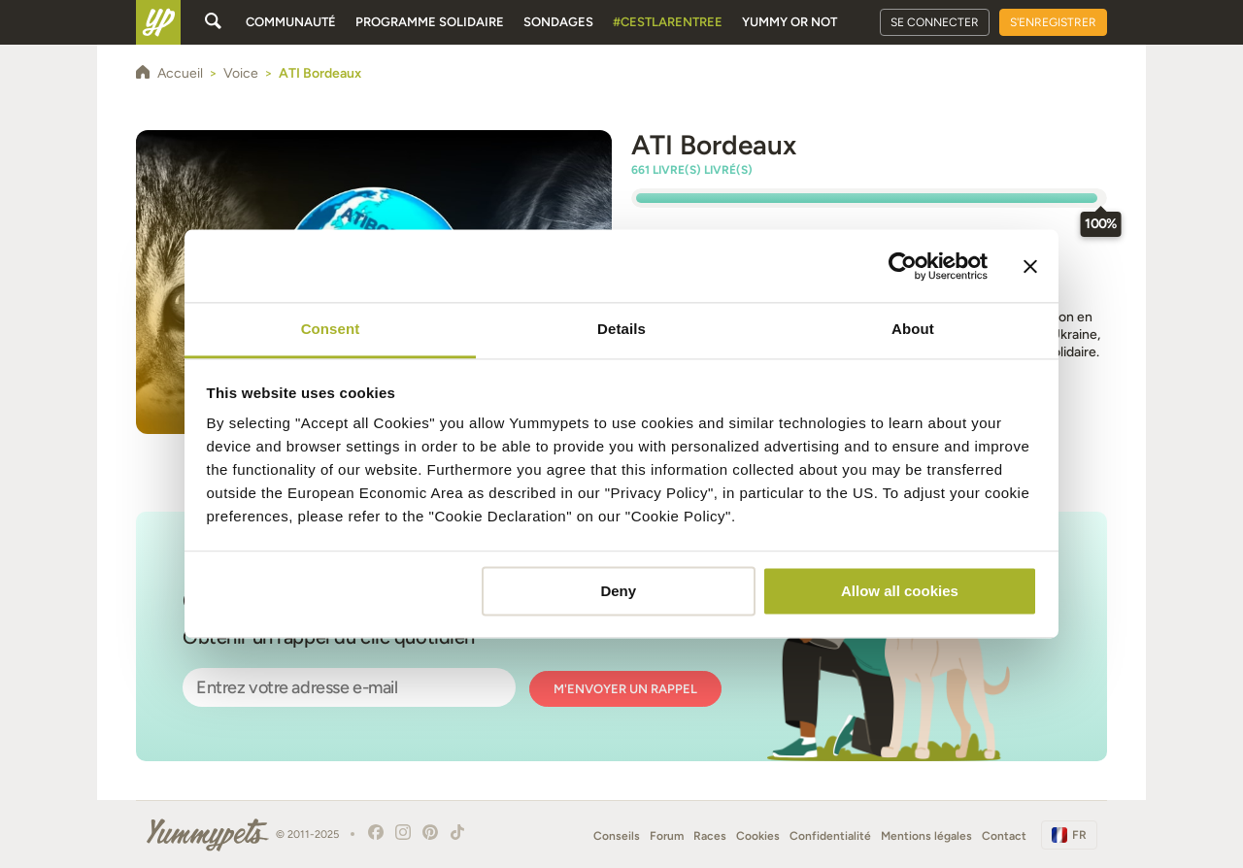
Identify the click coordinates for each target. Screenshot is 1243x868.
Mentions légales (926, 836)
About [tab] (912, 328)
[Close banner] (1030, 266)
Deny (618, 591)
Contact (1004, 836)
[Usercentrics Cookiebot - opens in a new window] (903, 266)
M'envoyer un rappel (625, 689)
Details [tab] (621, 328)
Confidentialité (830, 836)
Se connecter (934, 22)
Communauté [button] (291, 22)
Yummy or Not (789, 22)
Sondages (558, 22)
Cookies (758, 836)
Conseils (616, 836)
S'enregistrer (1053, 22)
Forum (667, 836)
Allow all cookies (899, 591)
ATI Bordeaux (713, 144)
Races (709, 836)
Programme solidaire (429, 22)
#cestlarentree (667, 22)
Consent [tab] (330, 328)
